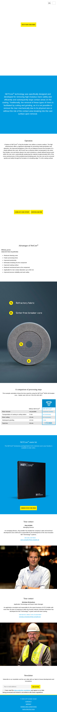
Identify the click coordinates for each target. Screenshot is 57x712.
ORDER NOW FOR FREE (28, 508)
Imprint (28, 704)
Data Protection (28, 709)
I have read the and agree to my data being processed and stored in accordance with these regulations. (23, 691)
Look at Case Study (22, 212)
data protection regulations (22, 690)
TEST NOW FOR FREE (28, 24)
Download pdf (36, 212)
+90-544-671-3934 (24, 614)
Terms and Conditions (28, 706)
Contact (28, 701)
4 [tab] (32, 234)
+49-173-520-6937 (36, 614)
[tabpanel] (28, 205)
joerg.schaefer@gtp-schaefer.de (30, 540)
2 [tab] (27, 234)
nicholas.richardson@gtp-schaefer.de (30, 616)
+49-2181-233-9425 (30, 538)
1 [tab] (24, 234)
